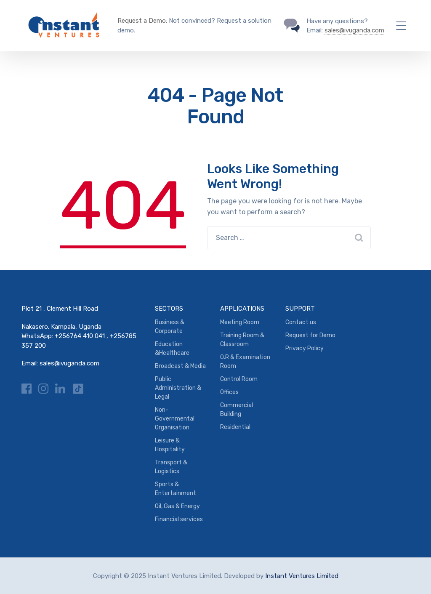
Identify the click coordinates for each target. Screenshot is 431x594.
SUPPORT (300, 308)
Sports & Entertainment (175, 489)
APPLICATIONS (242, 308)
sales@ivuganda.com (354, 30)
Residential (235, 427)
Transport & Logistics (171, 467)
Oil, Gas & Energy (177, 506)
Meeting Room (239, 322)
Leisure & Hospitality (170, 445)
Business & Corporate (169, 327)
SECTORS (169, 308)
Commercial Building (236, 410)
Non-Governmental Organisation (174, 418)
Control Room (239, 379)
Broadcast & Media (180, 366)
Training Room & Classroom (242, 340)
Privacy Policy (304, 348)
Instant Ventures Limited (301, 576)
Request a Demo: (142, 20)
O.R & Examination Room (245, 362)
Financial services (179, 519)
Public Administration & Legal (178, 388)
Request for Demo (310, 335)
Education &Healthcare (172, 349)
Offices (229, 392)
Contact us (300, 322)
